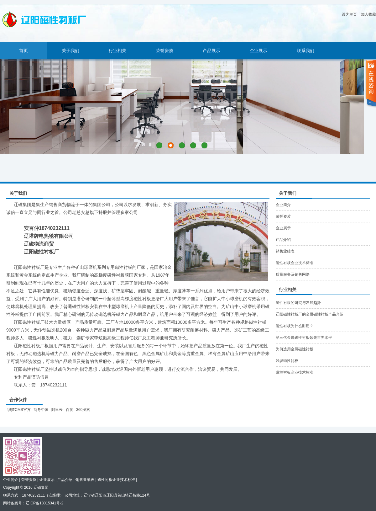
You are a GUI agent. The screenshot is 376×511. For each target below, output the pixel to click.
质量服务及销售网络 (293, 274)
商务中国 (41, 409)
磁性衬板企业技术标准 (294, 263)
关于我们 (70, 50)
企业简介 (283, 205)
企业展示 (258, 50)
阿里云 (57, 409)
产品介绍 (283, 239)
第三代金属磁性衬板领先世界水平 (304, 337)
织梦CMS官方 (19, 409)
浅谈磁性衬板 (287, 361)
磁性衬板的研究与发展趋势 (298, 303)
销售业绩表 (285, 251)
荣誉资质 (164, 50)
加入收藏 (368, 14)
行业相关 (117, 50)
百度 (69, 409)
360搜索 (83, 409)
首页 (23, 50)
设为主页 (349, 14)
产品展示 (211, 50)
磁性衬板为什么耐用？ (294, 326)
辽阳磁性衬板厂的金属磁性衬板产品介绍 (309, 314)
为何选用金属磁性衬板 (294, 349)
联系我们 (305, 50)
